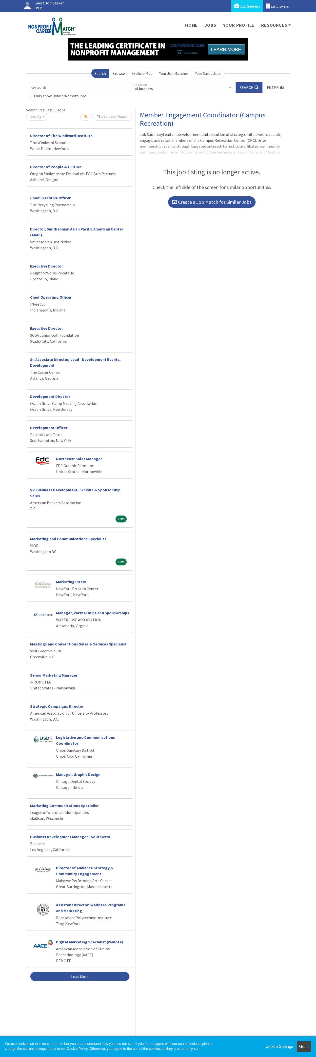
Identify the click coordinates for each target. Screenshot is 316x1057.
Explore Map (142, 73)
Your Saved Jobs (208, 73)
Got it (304, 1046)
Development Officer (48, 427)
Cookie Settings (279, 1046)
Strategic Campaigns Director (57, 706)
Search (100, 73)
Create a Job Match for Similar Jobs (212, 202)
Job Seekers (247, 6)
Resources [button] (274, 25)
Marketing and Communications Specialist (68, 538)
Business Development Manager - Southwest (70, 836)
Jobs (210, 25)
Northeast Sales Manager (79, 458)
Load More (80, 976)
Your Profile (239, 25)
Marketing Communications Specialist (64, 805)
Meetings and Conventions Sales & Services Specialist (78, 644)
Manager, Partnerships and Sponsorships (92, 612)
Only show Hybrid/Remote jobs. (60, 95)
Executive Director (46, 266)
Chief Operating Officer (51, 297)
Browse (118, 73)
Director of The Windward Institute (61, 135)
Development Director (50, 396)
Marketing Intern (71, 581)
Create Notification (112, 116)
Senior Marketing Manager (54, 675)
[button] (275, 87)
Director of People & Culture (55, 166)
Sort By (35, 116)
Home (191, 25)
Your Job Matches (174, 73)
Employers (277, 6)
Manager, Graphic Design (78, 774)
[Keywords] (80, 87)
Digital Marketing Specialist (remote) (89, 941)
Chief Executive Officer (50, 197)
